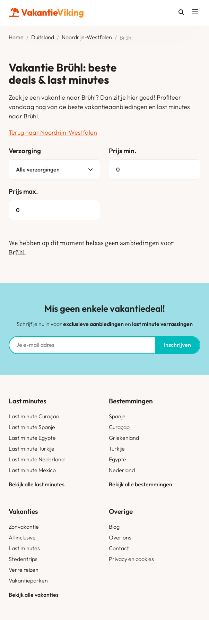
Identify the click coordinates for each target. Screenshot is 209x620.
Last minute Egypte (32, 437)
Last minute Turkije (31, 448)
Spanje (117, 416)
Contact (119, 548)
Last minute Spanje (32, 427)
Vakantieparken (28, 580)
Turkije (117, 448)
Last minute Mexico (32, 470)
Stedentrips (23, 558)
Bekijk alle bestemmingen (140, 484)
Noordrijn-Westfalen (87, 37)
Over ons (120, 537)
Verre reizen (23, 569)
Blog (114, 526)
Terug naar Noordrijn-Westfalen (53, 132)
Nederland (122, 470)
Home (16, 37)
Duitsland (42, 37)
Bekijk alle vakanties (34, 594)
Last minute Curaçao (34, 416)
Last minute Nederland (36, 459)
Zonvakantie (24, 526)
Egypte (117, 459)
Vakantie (46, 12)
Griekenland (124, 437)
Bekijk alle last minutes (36, 484)
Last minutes (24, 548)
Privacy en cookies (131, 558)
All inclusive (22, 537)
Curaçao (119, 427)
